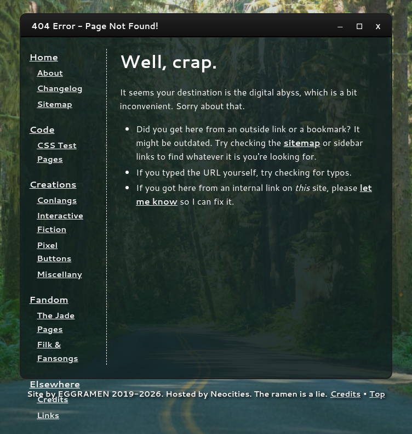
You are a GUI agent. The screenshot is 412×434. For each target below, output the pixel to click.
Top (377, 393)
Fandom (49, 299)
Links (48, 415)
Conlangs (57, 200)
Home (44, 56)
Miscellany (59, 274)
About (50, 72)
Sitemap (54, 104)
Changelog (59, 88)
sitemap (302, 142)
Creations (53, 184)
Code (42, 129)
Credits (52, 399)
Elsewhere (55, 383)
